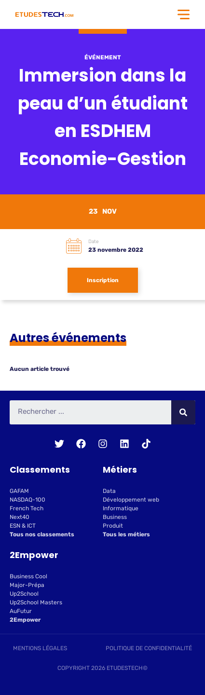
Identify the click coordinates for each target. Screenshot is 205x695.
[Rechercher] (183, 412)
